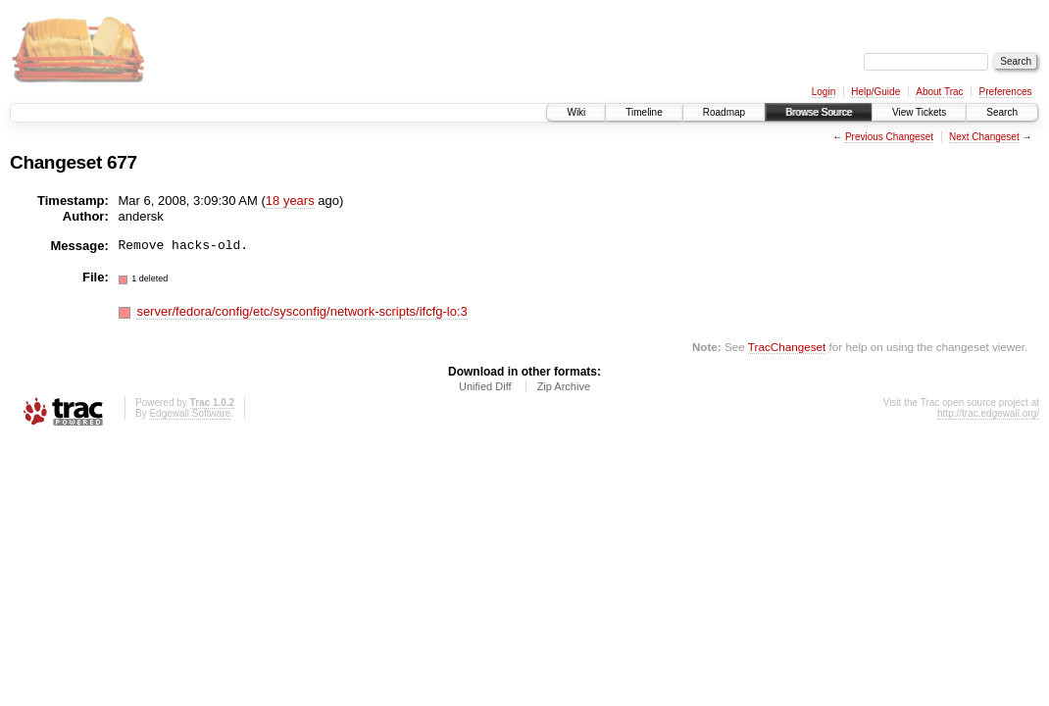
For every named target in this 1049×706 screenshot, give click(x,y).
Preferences (1005, 91)
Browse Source (818, 112)
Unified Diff (485, 386)
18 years (290, 200)
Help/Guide (875, 91)
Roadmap (724, 112)
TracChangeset (786, 346)
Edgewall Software (189, 413)
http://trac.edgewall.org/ (988, 413)
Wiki (576, 112)
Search (1002, 112)
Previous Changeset (889, 136)
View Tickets (919, 112)
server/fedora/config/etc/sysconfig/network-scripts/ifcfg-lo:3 (301, 311)
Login (823, 91)
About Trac (939, 91)
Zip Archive (563, 386)
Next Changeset (984, 136)
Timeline (643, 112)
